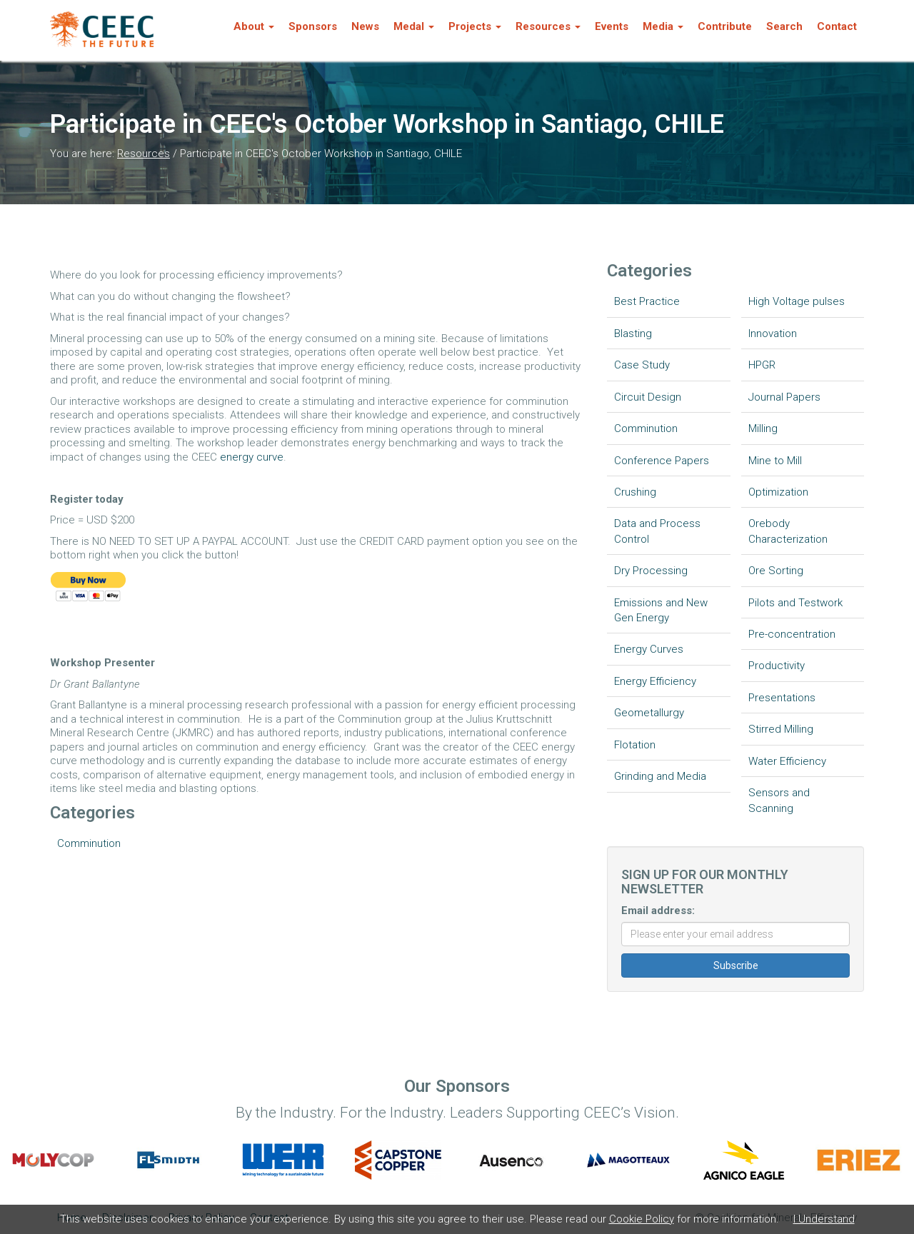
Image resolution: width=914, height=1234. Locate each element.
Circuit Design (647, 397)
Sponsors (312, 26)
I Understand (824, 1219)
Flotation (635, 744)
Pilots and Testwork (795, 602)
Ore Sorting (775, 570)
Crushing (635, 492)
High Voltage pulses (796, 301)
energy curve (251, 457)
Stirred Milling (780, 729)
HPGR (761, 364)
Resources (143, 153)
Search (784, 26)
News (365, 26)
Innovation (772, 333)
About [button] (253, 26)
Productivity (776, 665)
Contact (837, 26)
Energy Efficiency (655, 681)
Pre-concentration (791, 634)
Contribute (725, 26)
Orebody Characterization (788, 531)
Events (611, 26)
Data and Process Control (657, 531)
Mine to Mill (775, 460)
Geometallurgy (649, 712)
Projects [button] (474, 26)
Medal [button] (413, 26)
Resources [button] (548, 26)
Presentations (781, 697)
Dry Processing (651, 570)
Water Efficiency (787, 761)
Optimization (778, 492)
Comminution (89, 843)
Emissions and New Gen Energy (661, 610)
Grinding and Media (660, 776)
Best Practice (647, 301)
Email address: (658, 910)
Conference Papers (661, 460)
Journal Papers (784, 397)
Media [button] (663, 26)
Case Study (642, 364)
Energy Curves (648, 649)
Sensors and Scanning (779, 800)
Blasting (633, 333)
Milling (763, 428)
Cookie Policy (641, 1219)
